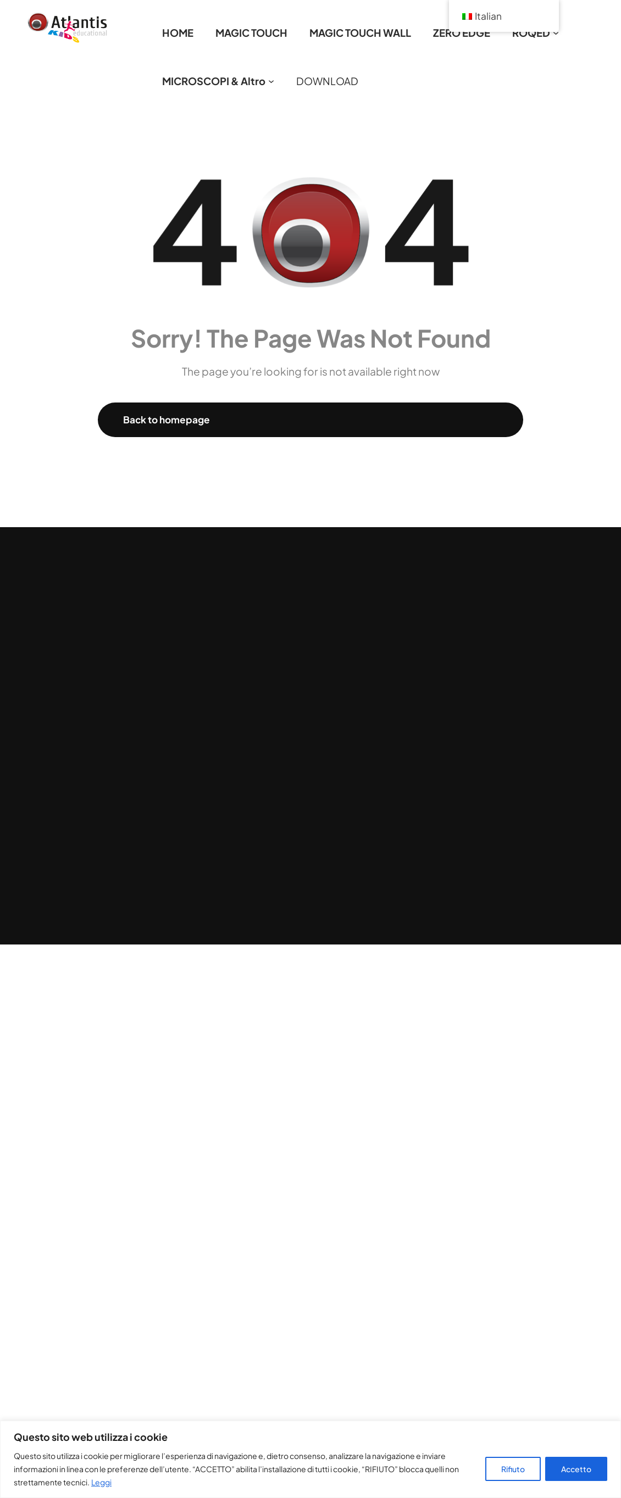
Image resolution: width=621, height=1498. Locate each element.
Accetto (576, 1469)
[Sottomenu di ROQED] (556, 33)
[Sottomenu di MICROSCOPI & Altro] (271, 81)
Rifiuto (513, 1469)
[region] (310, 1459)
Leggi (101, 1482)
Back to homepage (166, 419)
